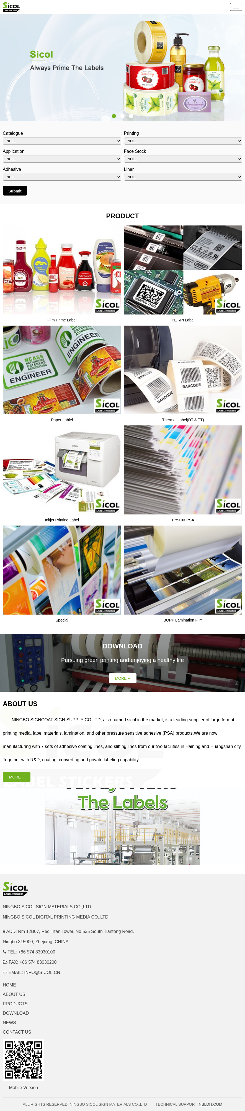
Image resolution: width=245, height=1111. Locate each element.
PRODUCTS (15, 1003)
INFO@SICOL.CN (42, 972)
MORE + (122, 678)
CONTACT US (17, 1032)
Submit (14, 191)
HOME (9, 985)
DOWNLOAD (16, 1013)
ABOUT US (14, 994)
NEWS (9, 1022)
